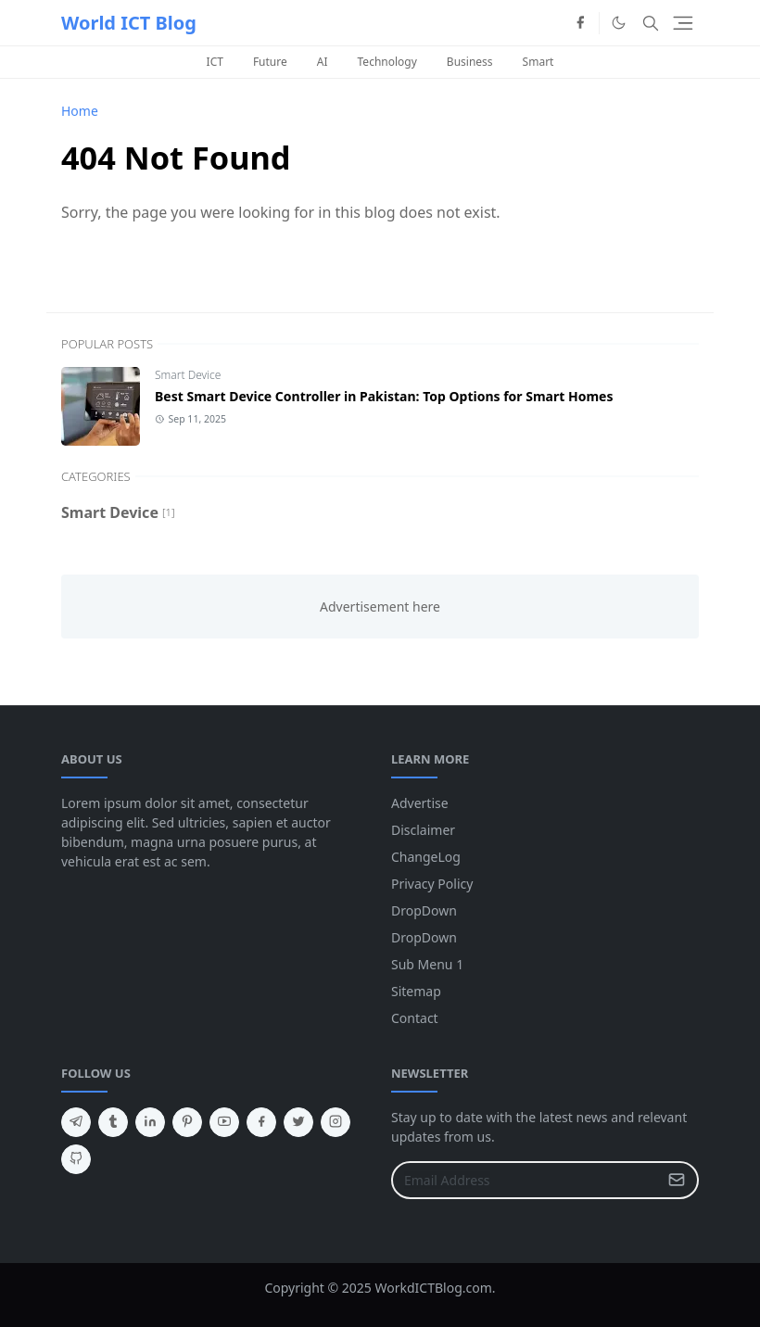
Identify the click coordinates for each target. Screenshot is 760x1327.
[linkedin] (150, 1122)
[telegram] (76, 1122)
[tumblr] (113, 1122)
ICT (215, 62)
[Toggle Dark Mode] (618, 22)
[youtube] (224, 1122)
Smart (538, 62)
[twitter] (298, 1122)
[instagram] (335, 1122)
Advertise (420, 803)
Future (270, 62)
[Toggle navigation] (683, 23)
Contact (414, 1018)
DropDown (424, 910)
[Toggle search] (650, 23)
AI (322, 62)
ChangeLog (426, 857)
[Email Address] (525, 1180)
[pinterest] (187, 1122)
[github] (76, 1159)
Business (470, 62)
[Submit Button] (676, 1180)
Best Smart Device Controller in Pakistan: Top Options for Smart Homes (384, 396)
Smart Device (188, 375)
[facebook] (580, 23)
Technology (387, 62)
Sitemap (416, 991)
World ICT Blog (128, 22)
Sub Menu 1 (427, 964)
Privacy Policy (432, 883)
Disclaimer (423, 830)
